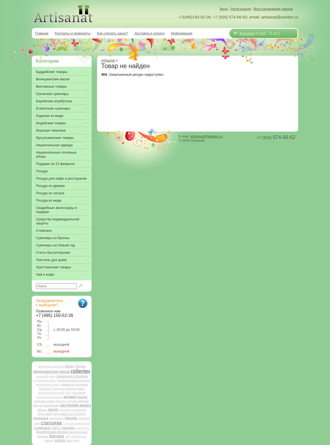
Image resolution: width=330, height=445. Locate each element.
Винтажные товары (51, 86)
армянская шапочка (51, 366)
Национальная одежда (54, 145)
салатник (84, 418)
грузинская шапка (45, 380)
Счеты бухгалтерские (53, 252)
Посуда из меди (48, 200)
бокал (69, 366)
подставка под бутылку (69, 413)
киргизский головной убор (54, 392)
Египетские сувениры (53, 108)
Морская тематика (51, 130)
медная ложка (45, 401)
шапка (60, 440)
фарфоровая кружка (52, 432)
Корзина (246, 33)
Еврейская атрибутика (54, 101)
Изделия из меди (49, 116)
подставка (45, 413)
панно (53, 409)
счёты (55, 428)
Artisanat (108, 60)
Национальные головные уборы (56, 154)
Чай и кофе (45, 274)
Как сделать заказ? (112, 33)
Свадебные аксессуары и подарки (56, 210)
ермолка (45, 388)
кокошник (78, 392)
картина (71, 388)
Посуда (42, 171)
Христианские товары (53, 267)
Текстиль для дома (51, 260)
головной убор (45, 376)
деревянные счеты (48, 384)
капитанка (58, 388)
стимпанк (42, 428)
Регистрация (241, 9)
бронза (80, 366)
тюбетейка (82, 428)
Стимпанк (44, 230)
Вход (224, 9)
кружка (70, 397)
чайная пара (78, 436)
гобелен (80, 371)
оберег (42, 409)
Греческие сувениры (52, 94)
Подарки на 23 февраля (55, 164)
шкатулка (72, 440)
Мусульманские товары (55, 138)
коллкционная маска (49, 397)
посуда (71, 418)
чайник (49, 440)
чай (67, 436)
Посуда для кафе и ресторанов (61, 178)
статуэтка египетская (76, 423)
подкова (64, 409)
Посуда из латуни (50, 193)
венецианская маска (51, 371)
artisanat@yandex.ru (206, 136)
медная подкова (66, 401)
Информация (181, 33)
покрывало (56, 418)
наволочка (51, 405)
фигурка (56, 436)
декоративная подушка (73, 380)
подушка (40, 418)
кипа (81, 388)
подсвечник (78, 409)
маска (82, 397)
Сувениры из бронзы (53, 238)
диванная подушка (74, 384)
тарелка (67, 428)
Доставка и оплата (149, 33)
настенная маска (75, 405)
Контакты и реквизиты (73, 33)
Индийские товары (51, 123)
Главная (41, 33)
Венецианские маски (52, 79)
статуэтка (51, 422)
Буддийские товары (51, 72)
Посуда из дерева (50, 186)
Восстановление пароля (273, 9)
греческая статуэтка (72, 376)
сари (37, 423)
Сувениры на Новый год (55, 245)
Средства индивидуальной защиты (57, 221)
